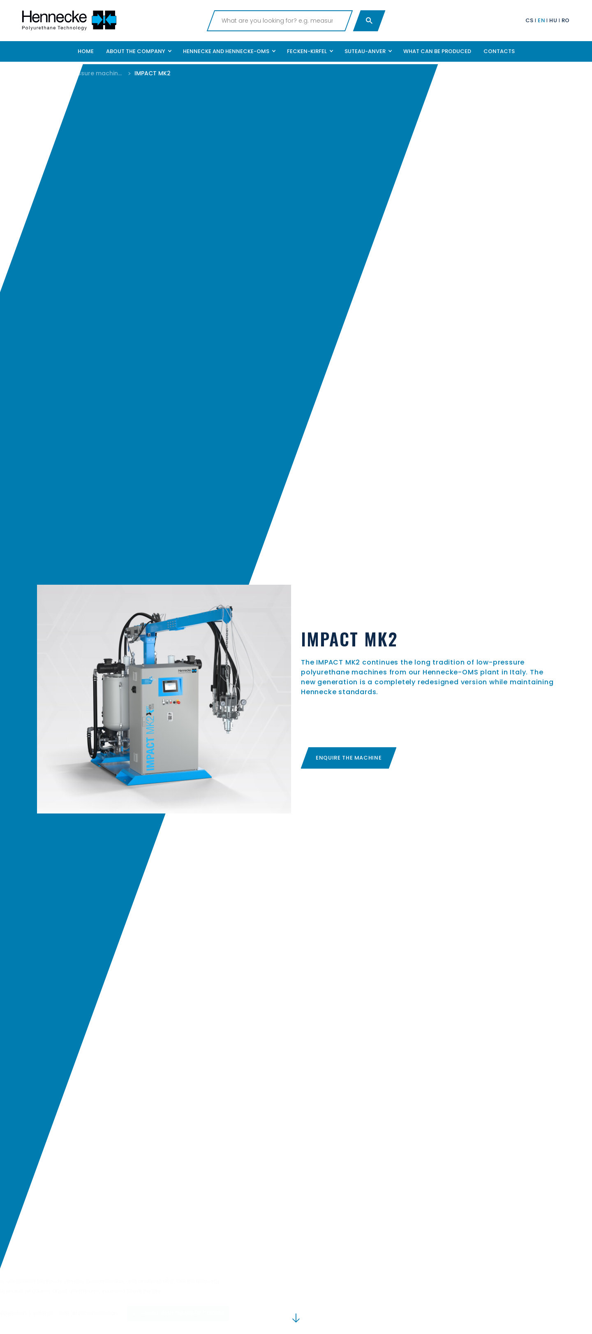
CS (529, 20)
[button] (138, 51)
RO (566, 20)
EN (541, 20)
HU (553, 20)
